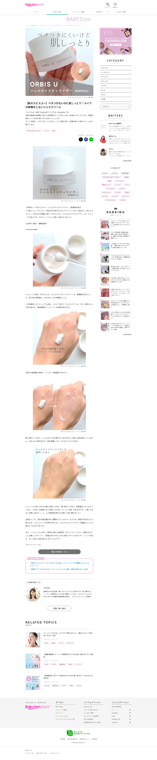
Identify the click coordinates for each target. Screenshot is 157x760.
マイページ (59, 713)
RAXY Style (57, 12)
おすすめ (54, 664)
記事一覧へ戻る (59, 608)
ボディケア (104, 81)
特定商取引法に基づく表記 (92, 722)
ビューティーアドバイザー (64, 719)
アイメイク (104, 77)
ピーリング (78, 664)
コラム (103, 95)
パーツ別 (61, 643)
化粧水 (71, 685)
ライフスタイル (110, 200)
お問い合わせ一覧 (41, 753)
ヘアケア (104, 86)
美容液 (70, 664)
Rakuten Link (116, 719)
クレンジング (70, 643)
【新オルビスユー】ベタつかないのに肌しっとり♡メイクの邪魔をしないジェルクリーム (59, 564)
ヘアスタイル (110, 188)
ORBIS (53, 131)
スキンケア (33, 128)
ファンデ (115, 196)
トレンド (117, 185)
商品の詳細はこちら (59, 551)
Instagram (115, 713)
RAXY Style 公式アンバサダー (34, 131)
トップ (36, 12)
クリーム (46, 131)
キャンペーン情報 (78, 12)
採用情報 (94, 739)
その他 (103, 99)
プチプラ (64, 685)
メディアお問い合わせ (91, 710)
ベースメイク (105, 72)
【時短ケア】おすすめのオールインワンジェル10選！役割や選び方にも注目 (59, 569)
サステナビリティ (55, 753)
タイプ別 (122, 200)
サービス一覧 (29, 753)
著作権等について (85, 739)
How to (46, 643)
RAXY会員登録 (116, 706)
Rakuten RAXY (34, 5)
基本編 (53, 643)
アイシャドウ (119, 181)
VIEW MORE (127, 161)
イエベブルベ (106, 192)
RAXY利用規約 (88, 719)
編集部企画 (62, 664)
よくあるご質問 (121, 12)
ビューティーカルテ (62, 716)
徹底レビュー (106, 185)
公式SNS (99, 12)
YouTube (114, 722)
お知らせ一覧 (88, 706)
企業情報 (62, 739)
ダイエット (125, 196)
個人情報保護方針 (72, 739)
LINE (113, 716)
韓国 (109, 181)
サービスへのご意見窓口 (91, 716)
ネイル (103, 90)
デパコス (79, 685)
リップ (127, 185)
